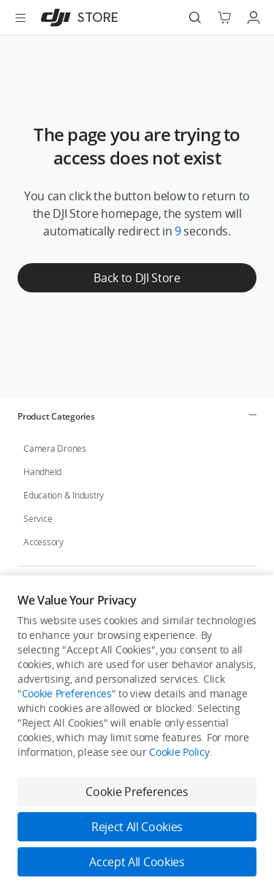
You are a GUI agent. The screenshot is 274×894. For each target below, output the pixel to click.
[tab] (137, 416)
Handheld (42, 472)
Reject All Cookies (137, 827)
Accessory (43, 542)
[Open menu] (20, 17)
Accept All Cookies (136, 862)
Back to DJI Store (137, 278)
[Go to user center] (253, 17)
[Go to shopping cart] (224, 17)
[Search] (195, 17)
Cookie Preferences (67, 693)
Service (37, 518)
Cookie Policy (179, 752)
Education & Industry (63, 495)
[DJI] (76, 17)
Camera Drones (54, 448)
